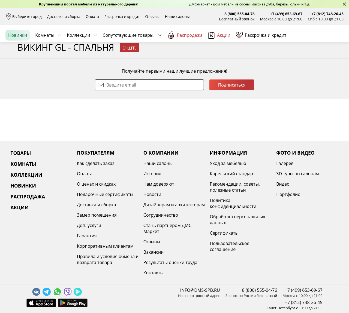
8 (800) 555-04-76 (239, 13)
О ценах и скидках (96, 184)
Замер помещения (97, 215)
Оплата (92, 16)
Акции (219, 59)
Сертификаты (224, 233)
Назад (19, 72)
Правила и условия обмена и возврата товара (108, 259)
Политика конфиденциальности (233, 203)
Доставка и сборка (63, 16)
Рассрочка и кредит (122, 16)
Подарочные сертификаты (105, 194)
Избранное (311, 40)
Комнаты (44, 60)
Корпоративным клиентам (105, 246)
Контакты (153, 273)
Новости (152, 194)
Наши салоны (177, 16)
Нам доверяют (158, 184)
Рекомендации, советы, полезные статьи (235, 187)
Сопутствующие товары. (129, 60)
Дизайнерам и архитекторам (174, 205)
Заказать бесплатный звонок (319, 59)
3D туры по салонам (297, 174)
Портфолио (288, 194)
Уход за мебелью (228, 163)
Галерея (284, 163)
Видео (282, 184)
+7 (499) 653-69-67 (286, 13)
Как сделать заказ (96, 163)
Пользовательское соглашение (229, 246)
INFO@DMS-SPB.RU (200, 290)
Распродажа (185, 59)
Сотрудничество (160, 215)
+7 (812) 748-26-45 (327, 13)
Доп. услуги (89, 225)
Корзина (335, 40)
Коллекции (78, 60)
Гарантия (87, 236)
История (152, 174)
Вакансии (153, 252)
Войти (289, 40)
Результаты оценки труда (170, 262)
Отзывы (152, 16)
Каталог (76, 41)
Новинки (17, 60)
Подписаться (232, 127)
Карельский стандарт (232, 174)
